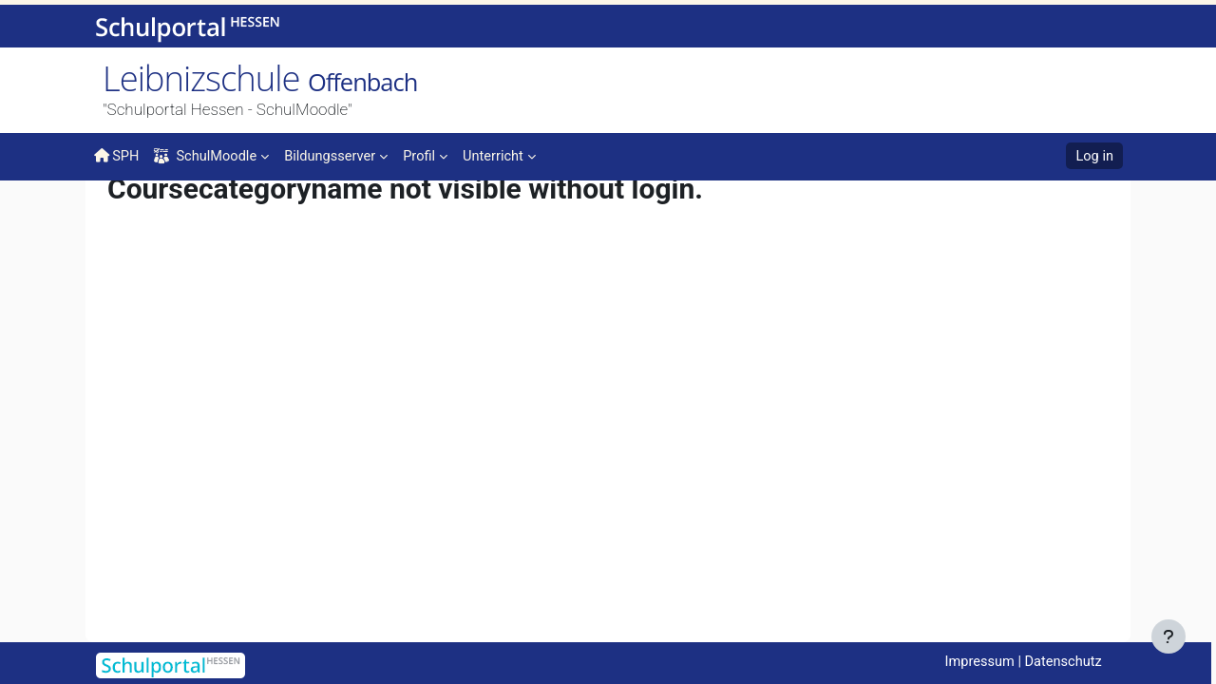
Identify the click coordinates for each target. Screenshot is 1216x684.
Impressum (975, 662)
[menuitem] (341, 154)
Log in (1093, 156)
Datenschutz (1062, 662)
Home (124, 220)
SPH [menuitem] (117, 155)
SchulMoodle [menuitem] (208, 156)
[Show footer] (1168, 636)
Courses (178, 215)
